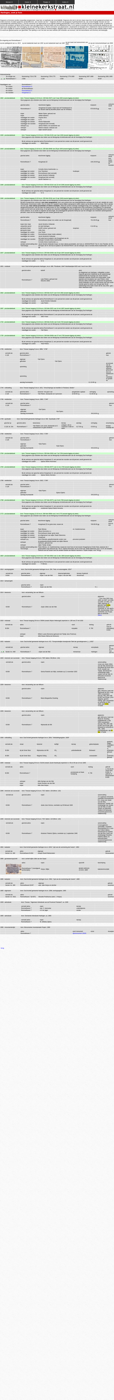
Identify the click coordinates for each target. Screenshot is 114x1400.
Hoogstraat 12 (26, 92)
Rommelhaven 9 (27, 86)
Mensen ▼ (9, 2)
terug (2, 948)
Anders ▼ (65, 2)
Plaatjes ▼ (46, 2)
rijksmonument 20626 (79, 933)
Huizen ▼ (28, 2)
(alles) (100, 615)
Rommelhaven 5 (27, 90)
